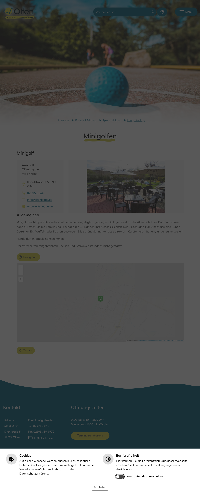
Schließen (100, 487)
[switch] (120, 477)
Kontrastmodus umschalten (145, 476)
